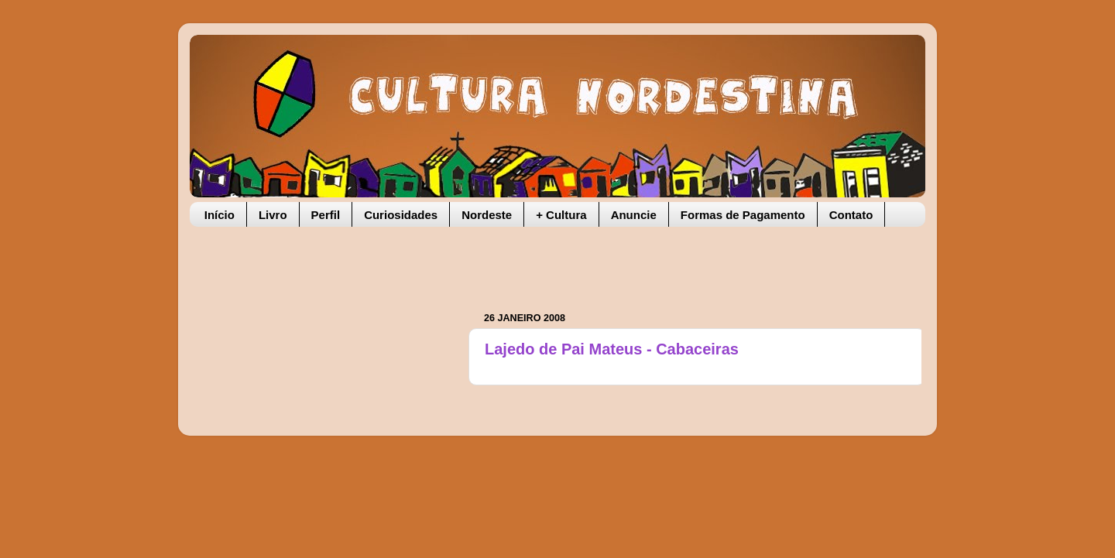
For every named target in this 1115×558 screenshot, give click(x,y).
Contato (851, 214)
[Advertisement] (665, 261)
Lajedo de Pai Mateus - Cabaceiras (612, 349)
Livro (273, 214)
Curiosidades (400, 214)
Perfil (326, 214)
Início (219, 214)
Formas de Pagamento (743, 214)
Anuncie (634, 214)
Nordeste (486, 214)
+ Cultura (561, 214)
